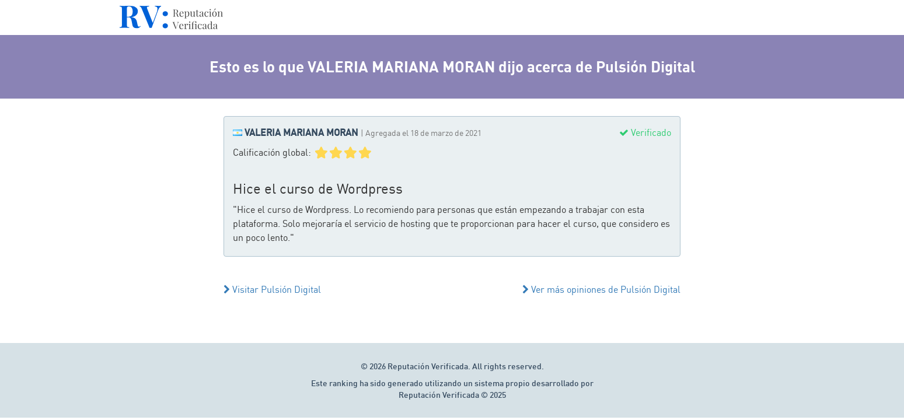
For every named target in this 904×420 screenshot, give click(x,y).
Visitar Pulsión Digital (272, 289)
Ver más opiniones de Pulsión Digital (601, 289)
